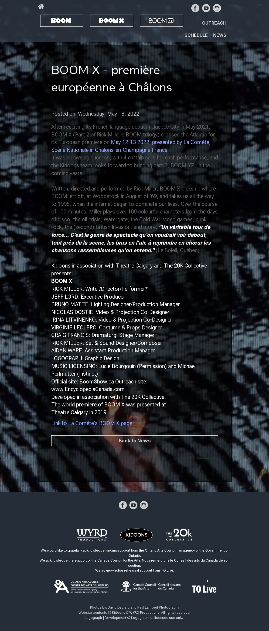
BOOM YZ (155, 20)
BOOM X (101, 20)
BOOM (50, 20)
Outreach (214, 23)
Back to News (135, 440)
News (219, 35)
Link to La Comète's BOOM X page (91, 423)
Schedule (196, 35)
